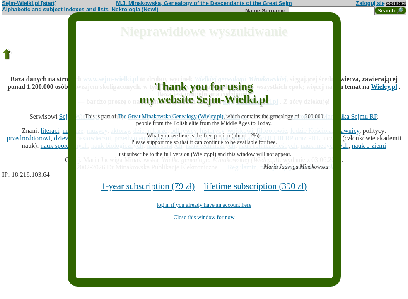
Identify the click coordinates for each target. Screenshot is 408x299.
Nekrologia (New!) (134, 9)
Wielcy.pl (384, 86)
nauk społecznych (64, 145)
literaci (50, 130)
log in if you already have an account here (204, 205)
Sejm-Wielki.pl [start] (29, 3)
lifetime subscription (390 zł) (255, 186)
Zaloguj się (370, 3)
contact (396, 3)
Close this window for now (204, 217)
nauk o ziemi (369, 145)
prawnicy (347, 130)
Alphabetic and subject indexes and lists (55, 9)
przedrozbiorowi (29, 138)
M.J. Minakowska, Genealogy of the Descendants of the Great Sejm (204, 3)
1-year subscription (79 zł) (148, 186)
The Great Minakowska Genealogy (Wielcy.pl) (170, 116)
